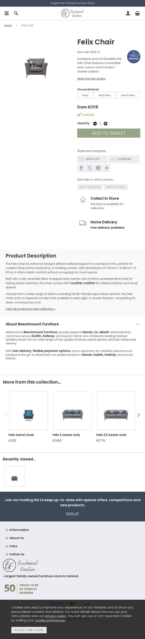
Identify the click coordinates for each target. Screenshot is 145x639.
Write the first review (91, 79)
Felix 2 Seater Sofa (66, 435)
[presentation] (6, 415)
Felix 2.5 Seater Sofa (111, 435)
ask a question (89, 187)
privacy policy (55, 616)
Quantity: (83, 123)
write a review (116, 187)
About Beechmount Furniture (32, 324)
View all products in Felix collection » (30, 309)
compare (124, 159)
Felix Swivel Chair (21, 435)
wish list (93, 159)
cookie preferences (50, 620)
